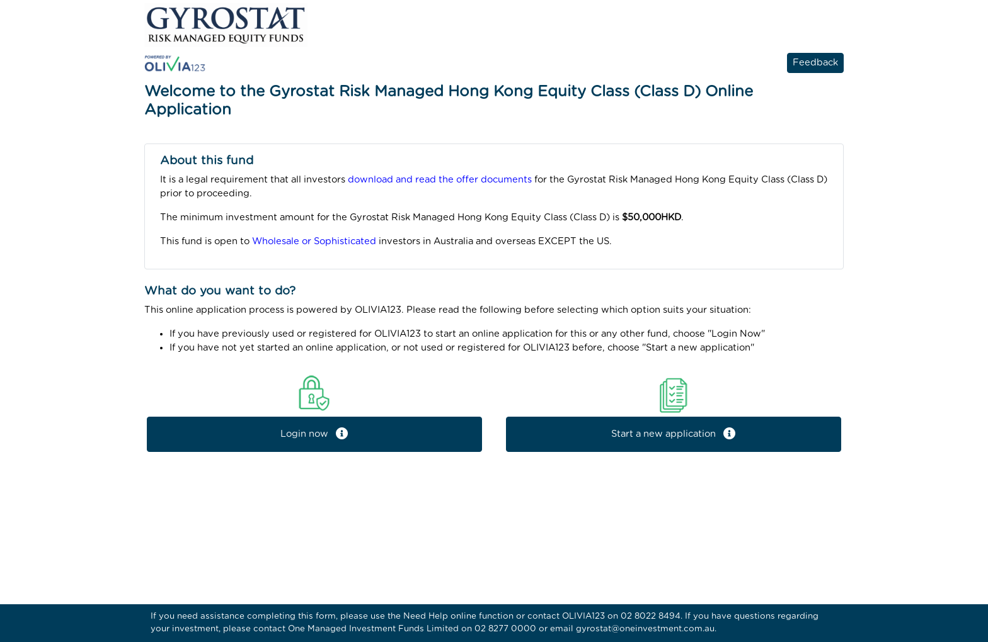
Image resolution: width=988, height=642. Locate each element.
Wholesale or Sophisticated (314, 241)
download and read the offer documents (440, 179)
